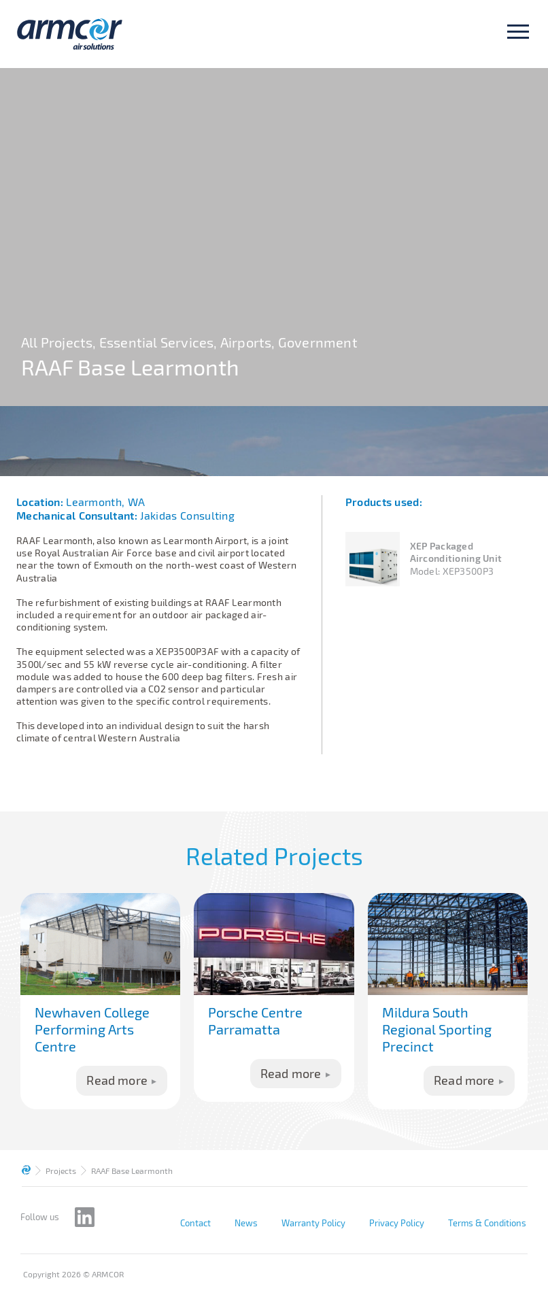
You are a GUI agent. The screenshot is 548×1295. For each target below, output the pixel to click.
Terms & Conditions (487, 1222)
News (246, 1222)
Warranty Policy (313, 1222)
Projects (61, 1170)
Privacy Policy (396, 1222)
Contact (195, 1222)
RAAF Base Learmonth (132, 1170)
